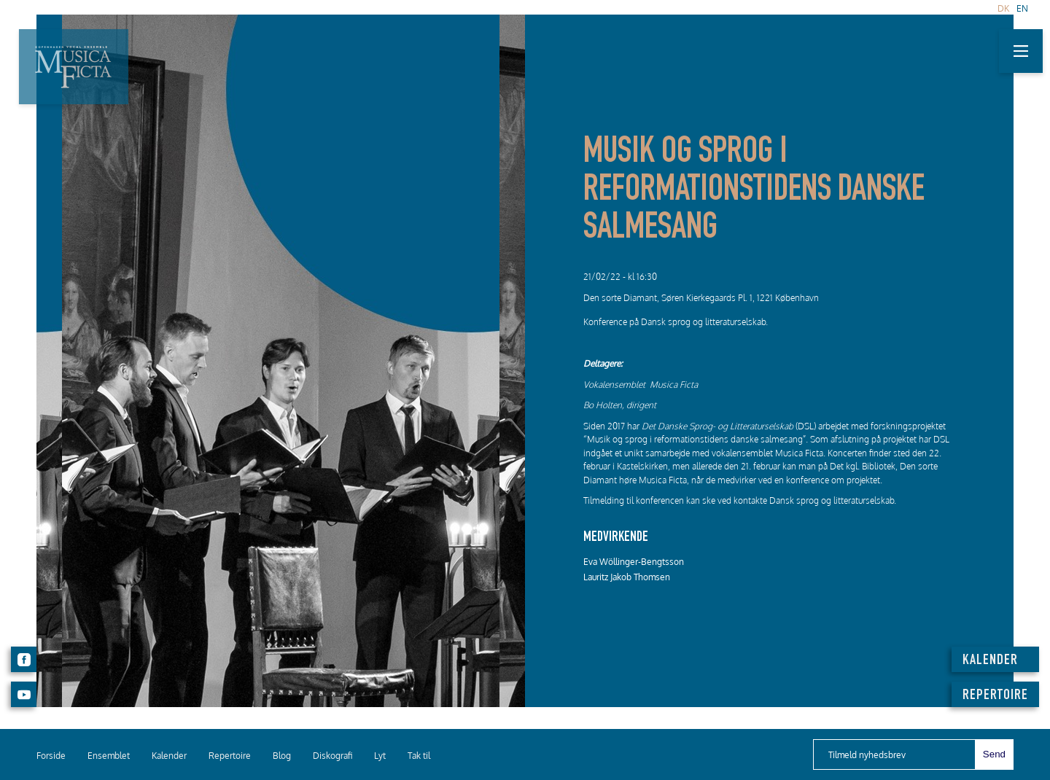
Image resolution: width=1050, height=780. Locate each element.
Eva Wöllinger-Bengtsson (633, 561)
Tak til (419, 755)
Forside (51, 755)
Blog (282, 755)
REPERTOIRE (995, 696)
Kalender (169, 755)
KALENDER (990, 661)
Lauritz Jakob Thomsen (626, 577)
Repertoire (230, 755)
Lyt (380, 755)
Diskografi (332, 755)
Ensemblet (109, 755)
